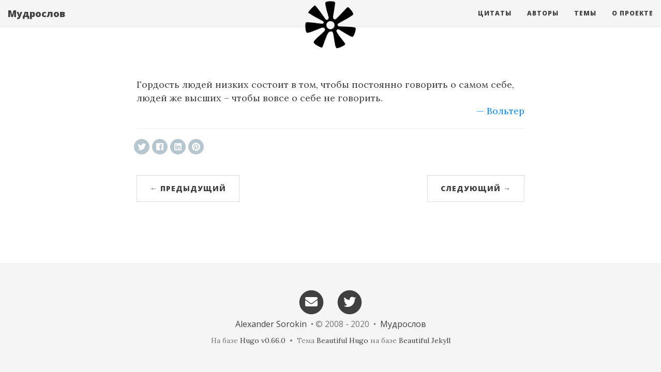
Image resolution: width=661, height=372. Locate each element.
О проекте (632, 23)
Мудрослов (36, 23)
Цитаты (495, 23)
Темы (585, 23)
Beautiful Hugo (342, 340)
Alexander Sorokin (271, 324)
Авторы (543, 23)
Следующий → (476, 188)
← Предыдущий (188, 188)
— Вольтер (500, 111)
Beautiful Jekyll (424, 340)
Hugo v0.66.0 (263, 340)
